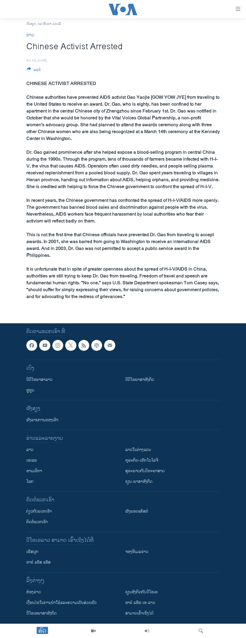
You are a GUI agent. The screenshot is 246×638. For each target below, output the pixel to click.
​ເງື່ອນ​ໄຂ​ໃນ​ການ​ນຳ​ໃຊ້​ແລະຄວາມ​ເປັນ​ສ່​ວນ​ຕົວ (61, 603)
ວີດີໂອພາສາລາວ (39, 380)
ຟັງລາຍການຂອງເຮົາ (42, 420)
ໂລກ (29, 482)
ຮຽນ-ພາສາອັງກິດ (138, 482)
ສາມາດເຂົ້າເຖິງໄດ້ (139, 613)
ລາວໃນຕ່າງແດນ (138, 450)
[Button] (34, 70)
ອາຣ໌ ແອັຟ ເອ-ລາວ (140, 603)
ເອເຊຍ (31, 460)
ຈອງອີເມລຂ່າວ (136, 552)
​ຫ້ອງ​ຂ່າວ (33, 592)
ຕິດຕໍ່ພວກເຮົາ (37, 522)
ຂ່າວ (30, 35)
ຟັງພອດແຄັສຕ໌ (136, 511)
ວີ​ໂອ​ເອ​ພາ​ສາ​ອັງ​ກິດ (41, 613)
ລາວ (29, 450)
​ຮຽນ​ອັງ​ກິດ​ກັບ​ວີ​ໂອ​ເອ (141, 592)
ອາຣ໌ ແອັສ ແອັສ (38, 562)
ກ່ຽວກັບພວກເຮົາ (39, 511)
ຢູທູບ (30, 390)
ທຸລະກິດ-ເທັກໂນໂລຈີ (141, 460)
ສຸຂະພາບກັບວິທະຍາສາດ (145, 471)
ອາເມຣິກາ (34, 471)
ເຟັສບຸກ (32, 552)
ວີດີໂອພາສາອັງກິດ (139, 380)
